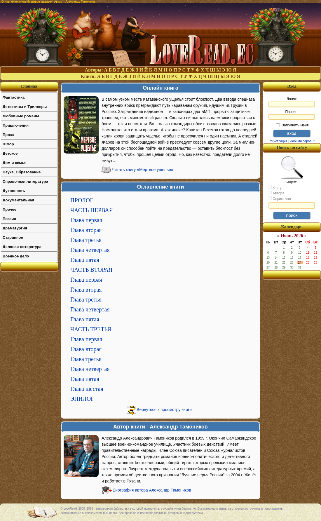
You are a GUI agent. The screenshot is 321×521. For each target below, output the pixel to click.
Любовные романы (21, 116)
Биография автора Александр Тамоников (152, 490)
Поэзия (9, 219)
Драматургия (15, 228)
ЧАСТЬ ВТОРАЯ (91, 269)
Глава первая (86, 220)
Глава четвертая (90, 250)
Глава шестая (86, 389)
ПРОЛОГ (81, 200)
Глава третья (86, 240)
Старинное (13, 237)
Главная (29, 86)
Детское (10, 153)
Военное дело (16, 256)
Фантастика (14, 97)
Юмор (8, 144)
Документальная (18, 200)
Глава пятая (84, 260)
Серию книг (279, 198)
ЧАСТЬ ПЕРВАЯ (91, 210)
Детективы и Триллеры (25, 106)
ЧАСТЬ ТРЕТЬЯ (90, 329)
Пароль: (291, 115)
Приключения (16, 125)
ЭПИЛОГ (82, 398)
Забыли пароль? (302, 141)
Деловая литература (22, 247)
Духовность (14, 191)
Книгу (275, 187)
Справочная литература (25, 181)
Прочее (9, 209)
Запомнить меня (292, 125)
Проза (8, 135)
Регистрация (277, 141)
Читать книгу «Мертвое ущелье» (142, 169)
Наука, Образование (22, 172)
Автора (276, 193)
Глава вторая (86, 230)
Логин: (291, 102)
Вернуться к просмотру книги (164, 409)
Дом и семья (15, 163)
